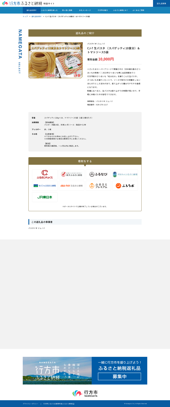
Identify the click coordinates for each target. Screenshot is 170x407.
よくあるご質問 (138, 10)
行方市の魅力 (103, 10)
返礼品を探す (32, 10)
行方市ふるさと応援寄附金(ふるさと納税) (58, 404)
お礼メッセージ (85, 10)
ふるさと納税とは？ (120, 10)
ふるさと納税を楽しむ (49, 10)
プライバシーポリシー (30, 404)
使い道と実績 (67, 10)
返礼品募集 (161, 3)
